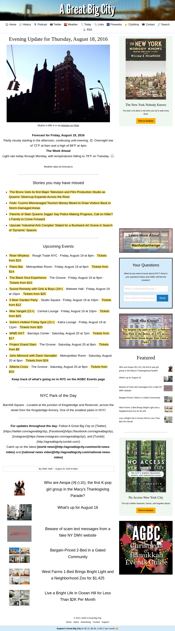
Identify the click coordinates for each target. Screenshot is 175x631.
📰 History (25, 24)
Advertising (86, 622)
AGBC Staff (47, 469)
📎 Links (99, 24)
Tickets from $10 (21, 282)
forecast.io (67, 166)
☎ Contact (148, 24)
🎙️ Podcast (40, 24)
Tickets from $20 (31, 327)
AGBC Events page (91, 379)
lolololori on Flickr (70, 125)
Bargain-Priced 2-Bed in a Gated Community (139, 397)
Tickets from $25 (34, 294)
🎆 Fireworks (114, 24)
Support (105, 622)
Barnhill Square (13, 405)
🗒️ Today (85, 24)
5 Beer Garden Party (24, 300)
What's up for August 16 (130, 377)
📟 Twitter (55, 24)
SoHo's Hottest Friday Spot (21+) (32, 322)
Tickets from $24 (37, 360)
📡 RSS (87, 29)
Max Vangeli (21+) (22, 311)
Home (69, 622)
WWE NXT (17, 333)
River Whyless (19, 255)
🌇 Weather (71, 24)
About (76, 622)
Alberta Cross (19, 366)
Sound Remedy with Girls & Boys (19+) (36, 289)
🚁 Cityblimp (131, 24)
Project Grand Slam (23, 344)
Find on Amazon (145, 121)
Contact (96, 622)
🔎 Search (163, 24)
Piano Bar (16, 266)
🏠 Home (10, 24)
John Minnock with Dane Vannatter (33, 355)
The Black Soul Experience (28, 277)
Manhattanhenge (145, 245)
